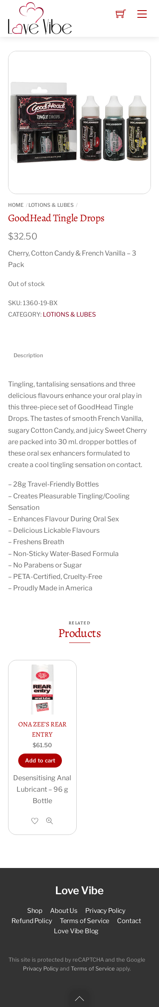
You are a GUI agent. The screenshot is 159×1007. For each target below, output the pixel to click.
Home (16, 205)
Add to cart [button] (40, 760)
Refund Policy (31, 921)
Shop (34, 911)
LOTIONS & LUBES (51, 205)
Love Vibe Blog (76, 931)
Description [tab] (28, 355)
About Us (64, 911)
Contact (129, 921)
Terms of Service (85, 921)
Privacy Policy (105, 911)
